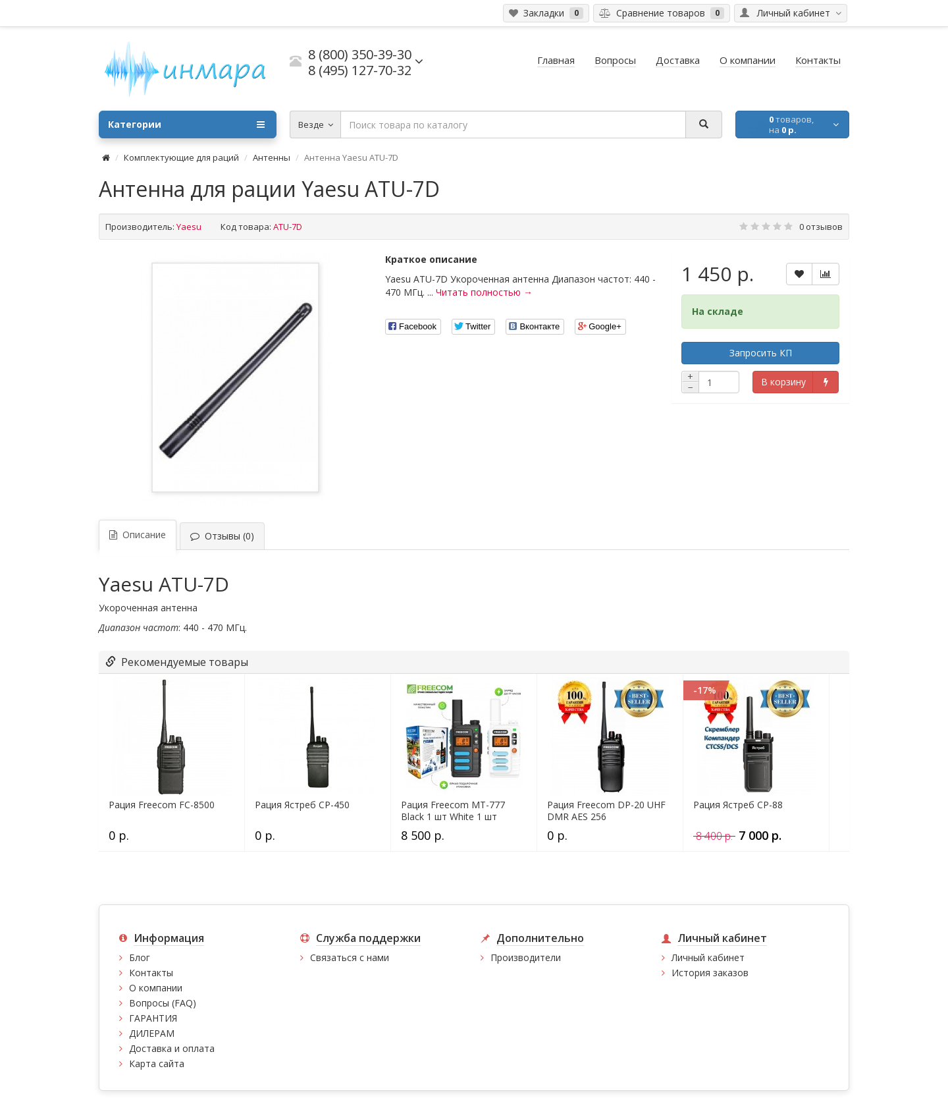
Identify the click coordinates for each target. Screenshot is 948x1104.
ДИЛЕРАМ (151, 1033)
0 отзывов (821, 227)
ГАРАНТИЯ (153, 1018)
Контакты (151, 972)
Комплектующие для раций (181, 157)
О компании (155, 987)
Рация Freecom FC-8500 (162, 805)
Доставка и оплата (172, 1048)
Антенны (271, 157)
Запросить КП (760, 352)
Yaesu (188, 227)
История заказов (710, 972)
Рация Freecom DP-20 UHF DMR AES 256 (606, 811)
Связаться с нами (349, 957)
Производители (525, 957)
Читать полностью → (484, 292)
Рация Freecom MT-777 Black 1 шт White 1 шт (453, 811)
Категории (186, 124)
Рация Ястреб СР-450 (302, 805)
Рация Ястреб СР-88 (738, 805)
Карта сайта (156, 1063)
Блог (139, 957)
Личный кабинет (708, 957)
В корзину (783, 381)
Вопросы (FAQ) (162, 1003)
